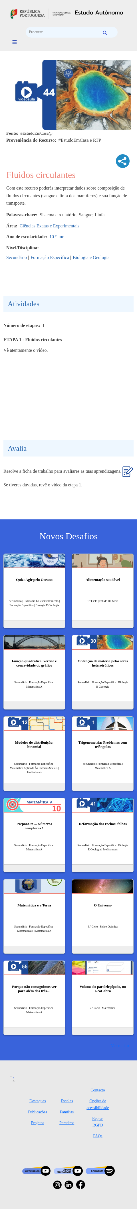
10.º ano (56, 236)
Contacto (97, 1090)
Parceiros (66, 1123)
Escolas (67, 1101)
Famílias (67, 1112)
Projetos (37, 1123)
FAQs (97, 1136)
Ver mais (118, 1045)
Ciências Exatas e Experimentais (49, 225)
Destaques (37, 1101)
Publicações (37, 1112)
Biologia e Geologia (91, 257)
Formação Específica (50, 257)
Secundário (16, 257)
